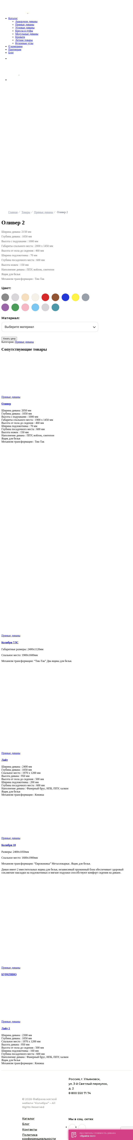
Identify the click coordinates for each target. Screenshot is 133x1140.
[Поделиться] (6, 1089)
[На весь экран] (9, 1089)
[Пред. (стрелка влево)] (2, 1092)
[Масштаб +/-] (13, 1089)
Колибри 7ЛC (9, 541)
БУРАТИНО (9, 872)
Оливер (6, 302)
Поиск (37, 1095)
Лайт (4, 658)
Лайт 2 (5, 926)
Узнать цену (9, 237)
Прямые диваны (24, 240)
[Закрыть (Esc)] (2, 1089)
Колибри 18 (8, 743)
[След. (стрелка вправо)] (6, 1092)
